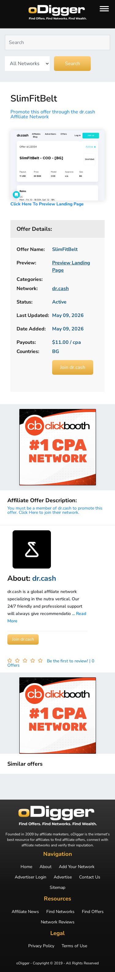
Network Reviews (58, 922)
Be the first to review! (68, 661)
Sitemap (57, 887)
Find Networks (60, 912)
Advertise (63, 877)
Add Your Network (76, 867)
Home (26, 867)
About (46, 867)
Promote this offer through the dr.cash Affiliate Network (52, 114)
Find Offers (93, 912)
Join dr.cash (72, 367)
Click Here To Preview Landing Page (47, 204)
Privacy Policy (41, 946)
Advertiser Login (30, 877)
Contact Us (89, 877)
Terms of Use (74, 946)
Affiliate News (25, 912)
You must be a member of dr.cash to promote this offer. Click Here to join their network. (54, 510)
